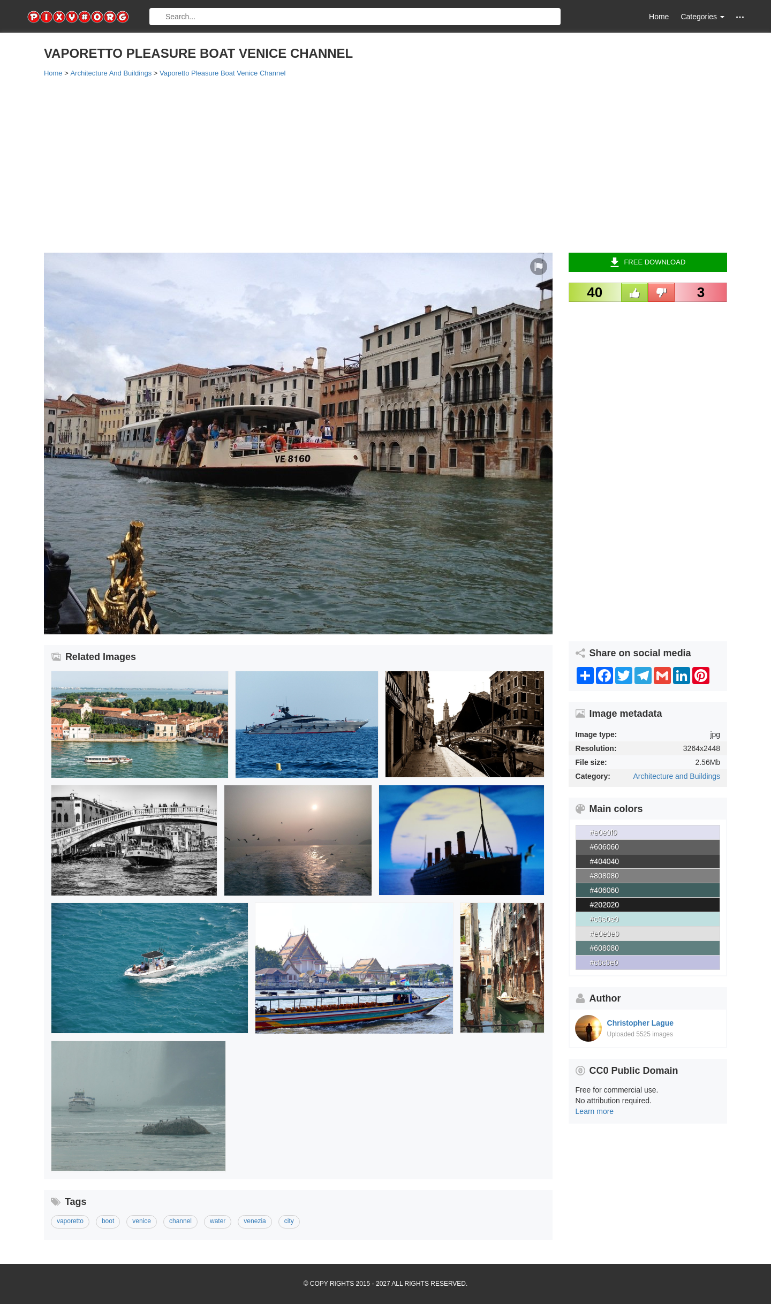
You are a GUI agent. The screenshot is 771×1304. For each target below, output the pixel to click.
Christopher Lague (640, 1023)
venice (141, 1221)
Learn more (595, 1111)
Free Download (647, 262)
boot (108, 1221)
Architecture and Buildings (676, 776)
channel (180, 1221)
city (289, 1221)
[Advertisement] (365, 164)
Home (659, 16)
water (217, 1221)
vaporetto (70, 1221)
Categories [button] (702, 16)
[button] (740, 17)
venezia (255, 1221)
